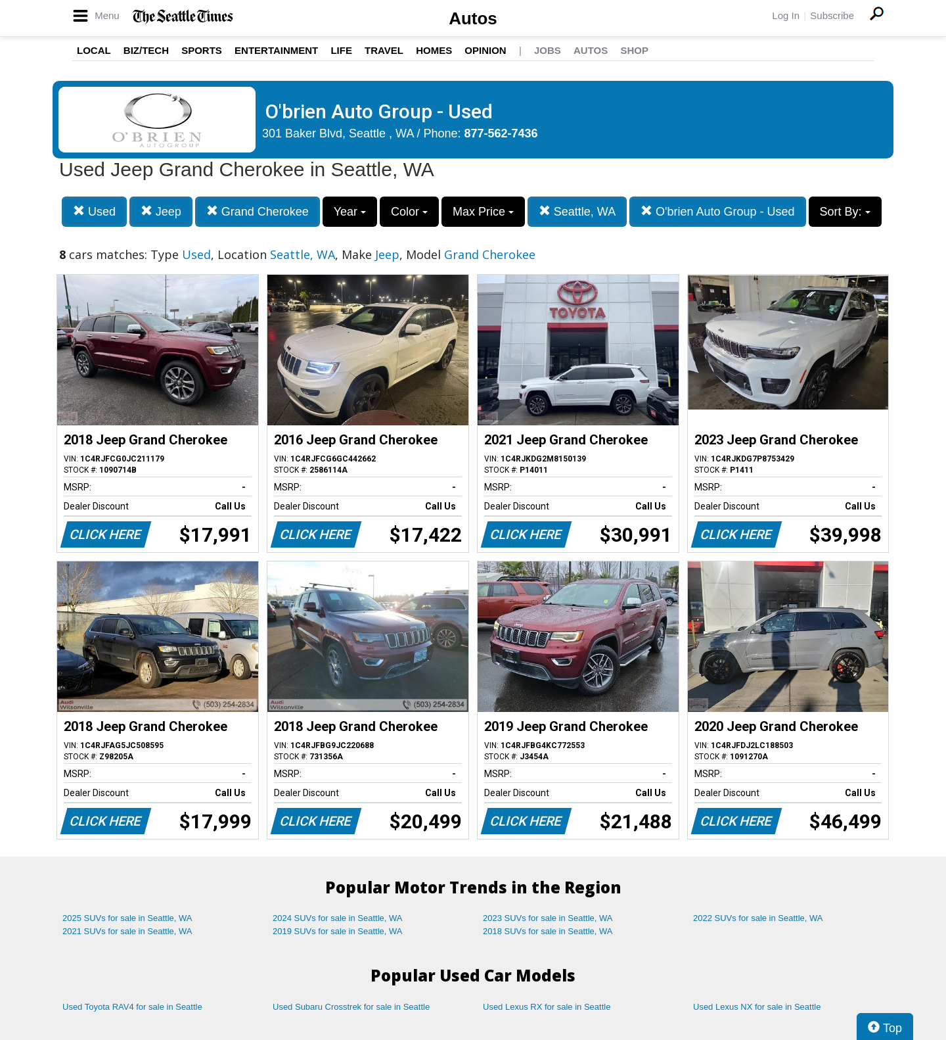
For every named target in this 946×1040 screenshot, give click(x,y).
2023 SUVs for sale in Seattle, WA (548, 918)
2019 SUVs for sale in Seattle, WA (338, 931)
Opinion (485, 50)
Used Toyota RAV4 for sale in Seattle (132, 1007)
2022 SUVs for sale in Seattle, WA (758, 918)
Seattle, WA (577, 211)
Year (350, 211)
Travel (384, 50)
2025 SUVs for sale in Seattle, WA (127, 918)
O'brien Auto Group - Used (718, 211)
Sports (201, 50)
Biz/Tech (146, 50)
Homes (434, 50)
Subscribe (832, 15)
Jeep (161, 211)
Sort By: (845, 211)
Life (341, 50)
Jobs (547, 50)
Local (94, 50)
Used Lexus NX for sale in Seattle (757, 1007)
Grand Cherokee (257, 211)
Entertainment (276, 50)
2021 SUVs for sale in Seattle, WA (127, 931)
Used (94, 211)
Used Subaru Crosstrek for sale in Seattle (351, 1007)
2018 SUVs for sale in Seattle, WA (548, 931)
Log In (786, 15)
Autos (473, 18)
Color (409, 211)
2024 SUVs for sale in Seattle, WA (338, 918)
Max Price (483, 211)
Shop (634, 50)
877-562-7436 (501, 133)
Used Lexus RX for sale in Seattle (546, 1007)
